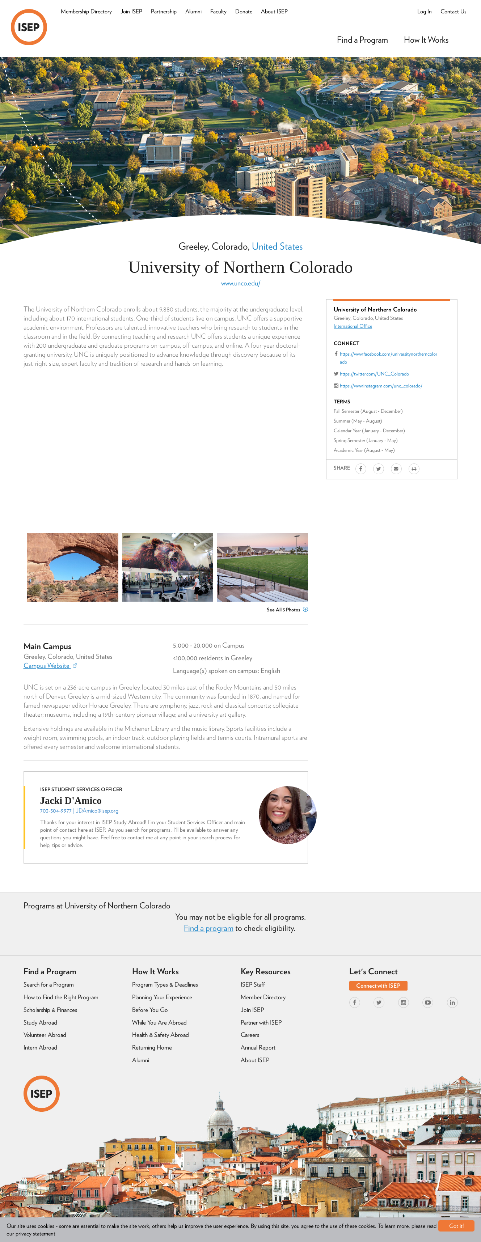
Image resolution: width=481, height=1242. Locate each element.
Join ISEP (131, 11)
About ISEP (274, 11)
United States (277, 246)
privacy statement (35, 1233)
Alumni (193, 11)
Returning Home (152, 1047)
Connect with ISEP (378, 985)
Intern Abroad (40, 1047)
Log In (424, 11)
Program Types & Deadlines (165, 984)
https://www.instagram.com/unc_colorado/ (381, 386)
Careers (250, 1034)
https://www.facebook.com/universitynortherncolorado (388, 358)
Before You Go (150, 1009)
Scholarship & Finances (50, 1009)
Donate (243, 11)
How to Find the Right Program (61, 997)
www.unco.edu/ (240, 283)
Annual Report (258, 1047)
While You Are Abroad (159, 1022)
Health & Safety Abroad (160, 1034)
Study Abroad (40, 1022)
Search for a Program (49, 984)
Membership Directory (86, 11)
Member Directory (263, 997)
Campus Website (50, 665)
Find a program (208, 928)
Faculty (218, 11)
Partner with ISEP (261, 1022)
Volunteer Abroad (45, 1034)
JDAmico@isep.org (97, 810)
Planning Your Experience (162, 997)
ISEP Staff (253, 984)
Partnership (164, 11)
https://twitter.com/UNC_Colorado (374, 374)
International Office (353, 326)
